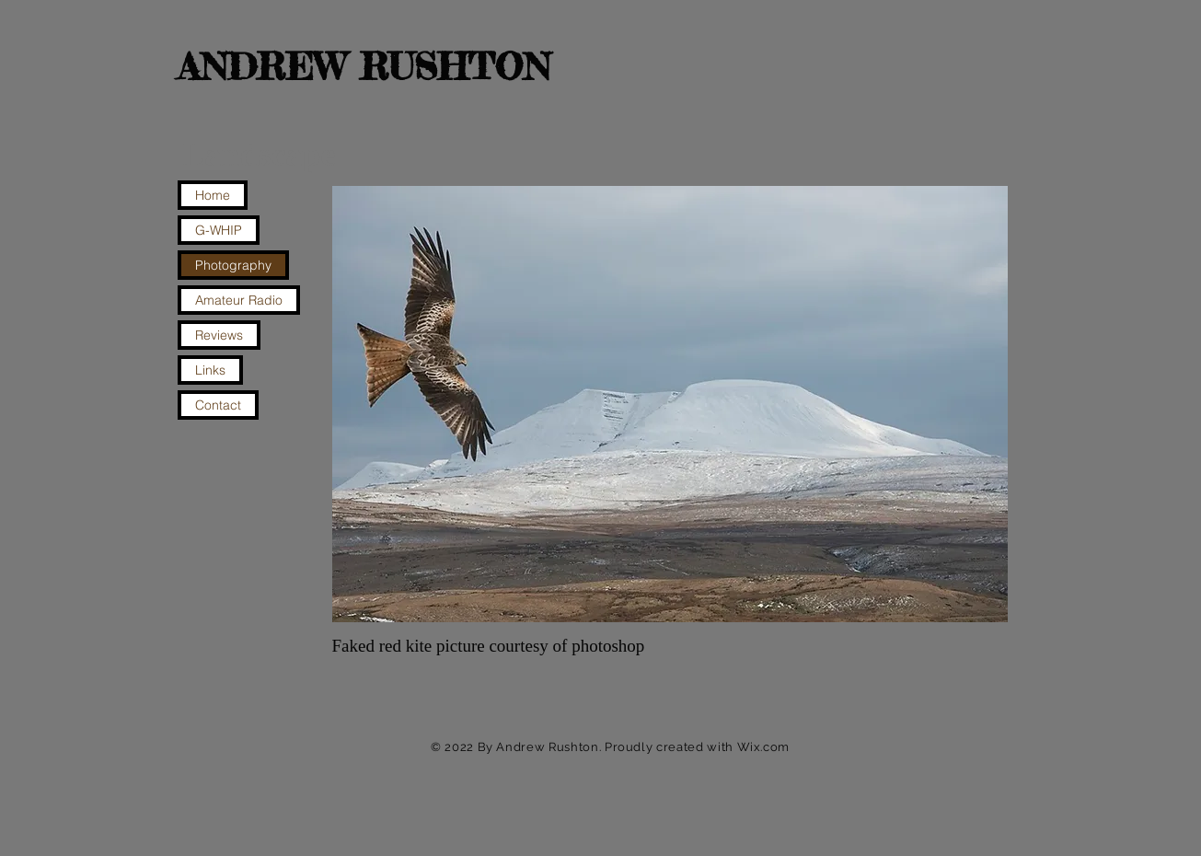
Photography (233, 265)
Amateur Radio (239, 300)
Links (210, 370)
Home (212, 195)
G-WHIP (218, 230)
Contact (218, 405)
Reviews (219, 335)
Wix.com (764, 747)
